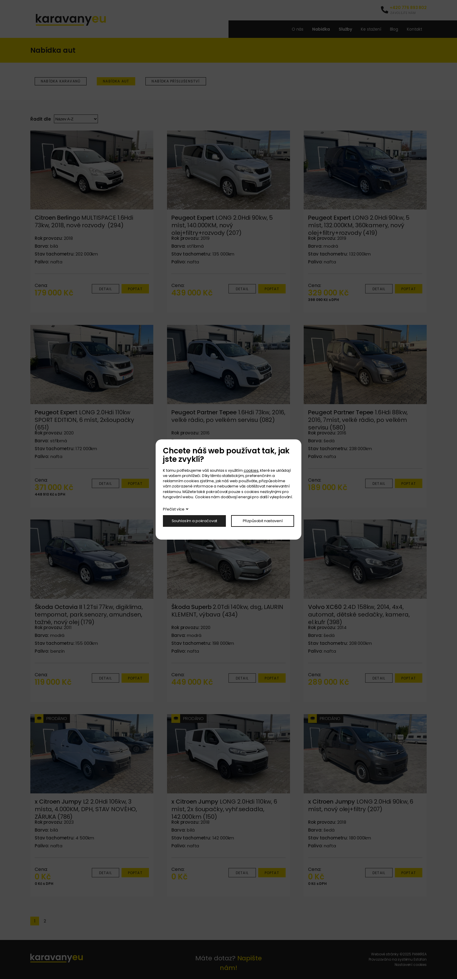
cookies (251, 470)
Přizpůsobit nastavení (263, 521)
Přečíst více (173, 509)
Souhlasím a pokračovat (194, 521)
